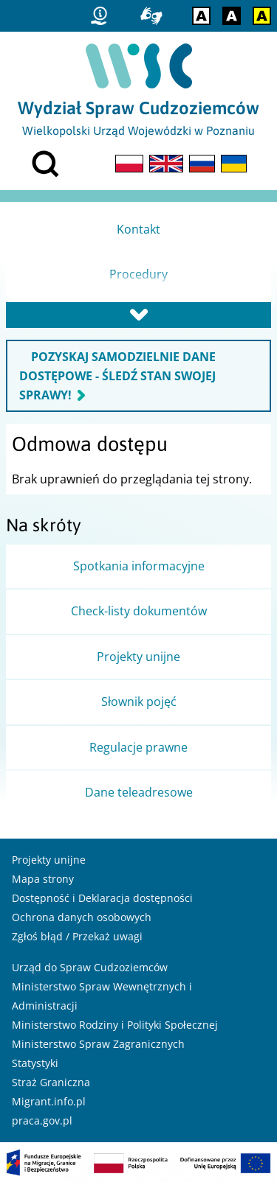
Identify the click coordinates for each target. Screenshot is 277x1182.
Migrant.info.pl (49, 1101)
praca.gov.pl (42, 1120)
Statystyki (35, 1063)
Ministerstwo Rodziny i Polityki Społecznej (115, 1025)
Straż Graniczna (51, 1082)
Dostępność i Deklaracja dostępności (102, 898)
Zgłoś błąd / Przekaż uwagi (77, 936)
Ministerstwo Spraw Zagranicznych (98, 1044)
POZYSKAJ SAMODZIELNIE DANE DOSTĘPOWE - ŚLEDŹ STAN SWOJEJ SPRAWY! (117, 376)
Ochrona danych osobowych (81, 917)
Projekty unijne (49, 860)
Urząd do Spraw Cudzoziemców (90, 967)
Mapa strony (43, 879)
